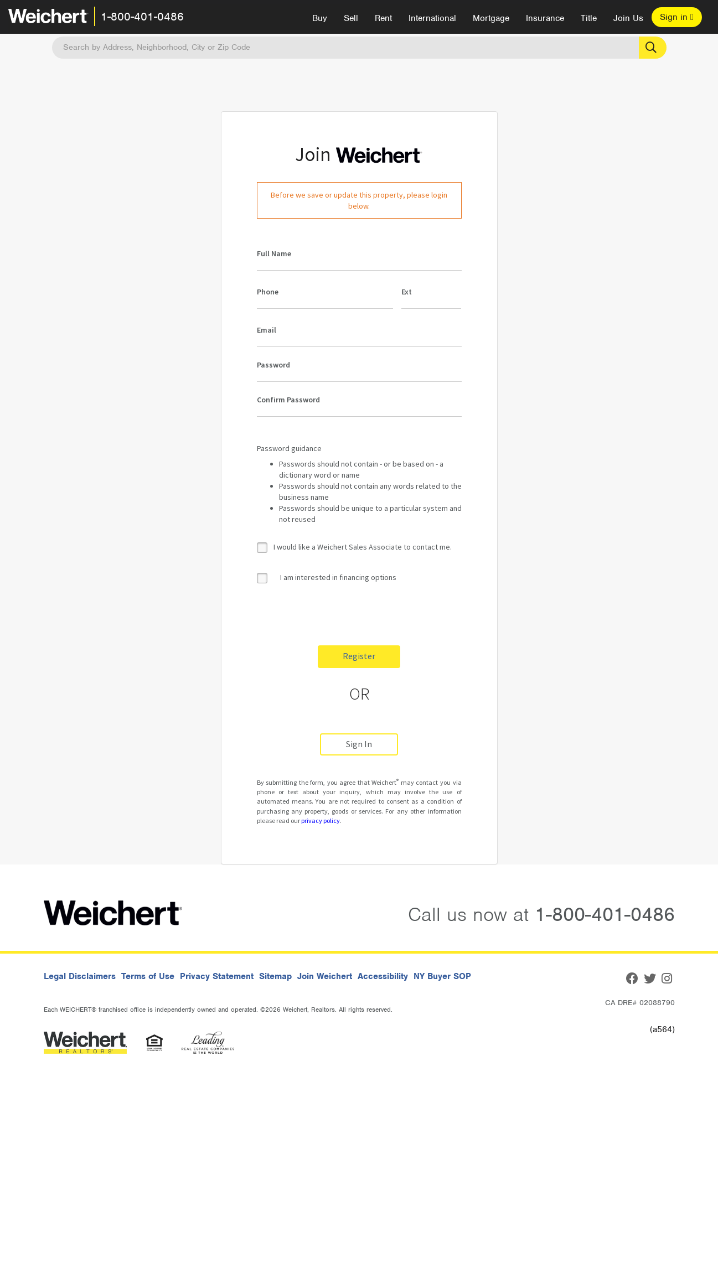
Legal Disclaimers (80, 976)
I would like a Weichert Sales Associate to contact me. (362, 547)
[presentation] (341, 615)
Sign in (677, 17)
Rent (383, 18)
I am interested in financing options (326, 577)
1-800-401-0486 (142, 16)
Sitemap (275, 976)
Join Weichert (324, 976)
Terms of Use (147, 976)
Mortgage (491, 18)
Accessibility (383, 976)
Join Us (628, 18)
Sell (351, 18)
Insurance (545, 18)
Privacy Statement (217, 976)
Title (589, 18)
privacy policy (320, 820)
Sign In (359, 744)
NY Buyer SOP (442, 976)
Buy (319, 18)
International (432, 18)
